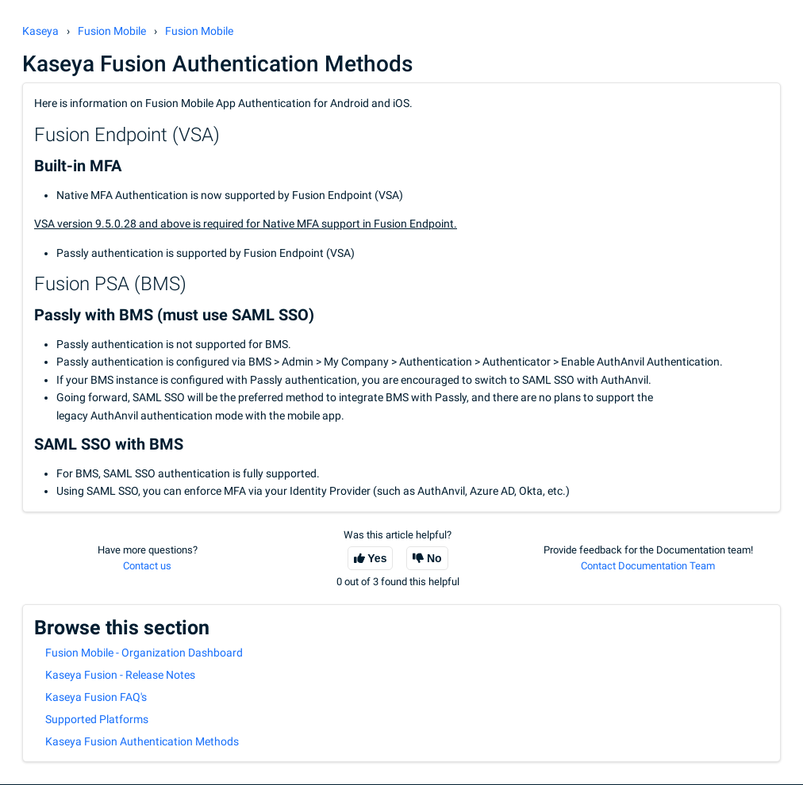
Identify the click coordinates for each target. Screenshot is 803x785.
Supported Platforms (96, 719)
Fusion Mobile (112, 31)
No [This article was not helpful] (434, 558)
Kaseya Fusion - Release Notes (120, 674)
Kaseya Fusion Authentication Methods (142, 741)
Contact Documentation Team (648, 566)
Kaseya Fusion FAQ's (96, 697)
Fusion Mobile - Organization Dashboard (144, 652)
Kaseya (40, 31)
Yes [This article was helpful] (376, 558)
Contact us (147, 566)
